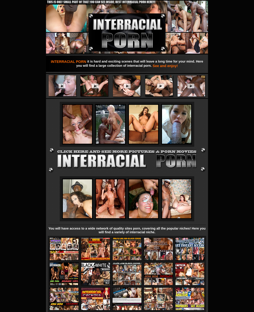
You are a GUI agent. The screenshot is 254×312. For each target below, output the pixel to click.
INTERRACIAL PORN (69, 62)
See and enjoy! (165, 66)
